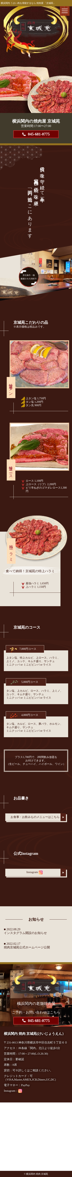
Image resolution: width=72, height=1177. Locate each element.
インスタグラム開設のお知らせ (25, 933)
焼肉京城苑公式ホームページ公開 (27, 947)
